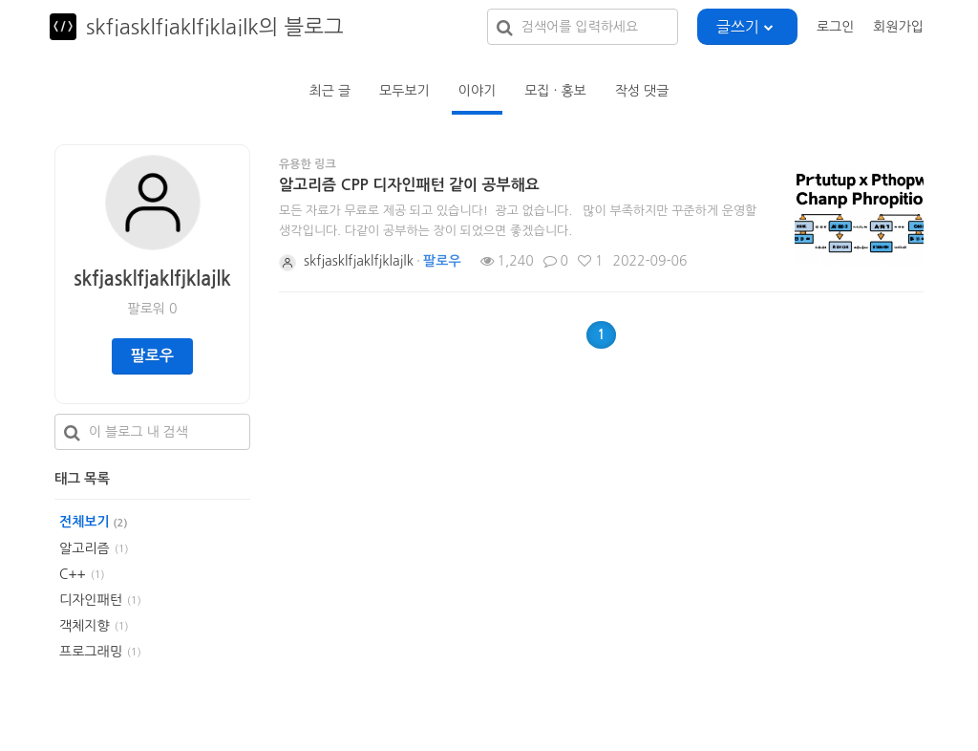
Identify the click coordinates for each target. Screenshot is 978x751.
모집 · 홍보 (555, 90)
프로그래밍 (90, 651)
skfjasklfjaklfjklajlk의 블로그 (215, 26)
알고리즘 (84, 548)
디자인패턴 (90, 600)
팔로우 (152, 356)
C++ (72, 574)
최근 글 (330, 90)
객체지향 (84, 626)
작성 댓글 (642, 90)
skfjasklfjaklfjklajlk (152, 279)
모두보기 (404, 90)
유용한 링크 (307, 164)
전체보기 (93, 521)
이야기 (477, 90)
